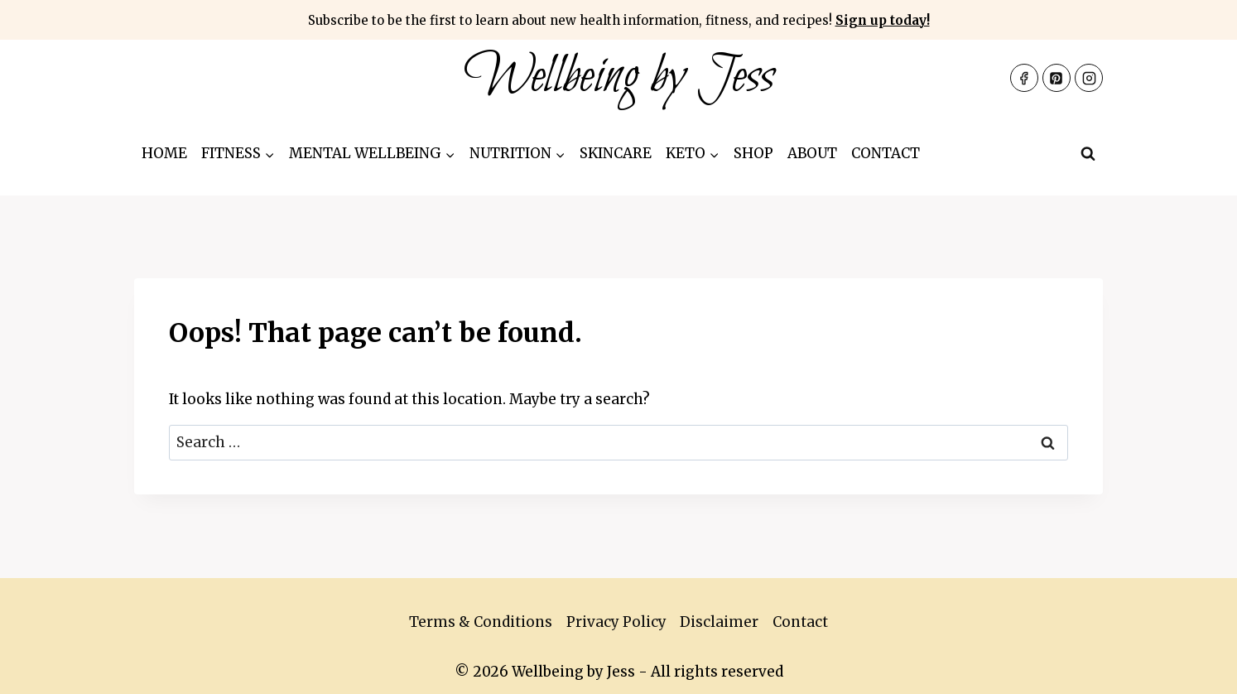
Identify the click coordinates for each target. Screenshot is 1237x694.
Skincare (616, 153)
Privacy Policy (616, 622)
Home (164, 153)
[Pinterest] (1056, 78)
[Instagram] (1089, 78)
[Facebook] (1024, 78)
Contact (885, 153)
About (812, 153)
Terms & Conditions (480, 622)
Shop (753, 153)
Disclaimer (719, 622)
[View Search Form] (1088, 154)
